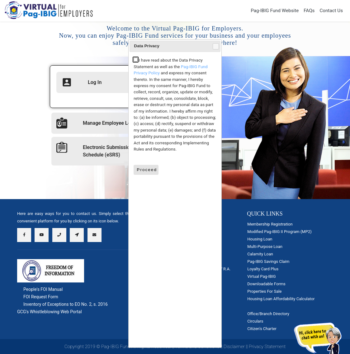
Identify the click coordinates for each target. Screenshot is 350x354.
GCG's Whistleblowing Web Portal (49, 311)
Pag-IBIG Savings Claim (268, 261)
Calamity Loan (260, 254)
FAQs (309, 10)
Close (215, 46)
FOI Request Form (40, 296)
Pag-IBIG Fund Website (275, 10)
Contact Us (331, 10)
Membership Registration (269, 224)
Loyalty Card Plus (262, 269)
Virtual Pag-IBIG (261, 276)
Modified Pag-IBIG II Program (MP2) (279, 231)
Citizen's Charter (261, 328)
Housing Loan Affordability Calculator (281, 298)
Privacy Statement (267, 346)
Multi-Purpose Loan (264, 246)
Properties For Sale (264, 291)
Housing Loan (259, 239)
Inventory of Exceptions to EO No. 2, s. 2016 (65, 304)
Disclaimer (234, 346)
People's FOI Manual (43, 289)
